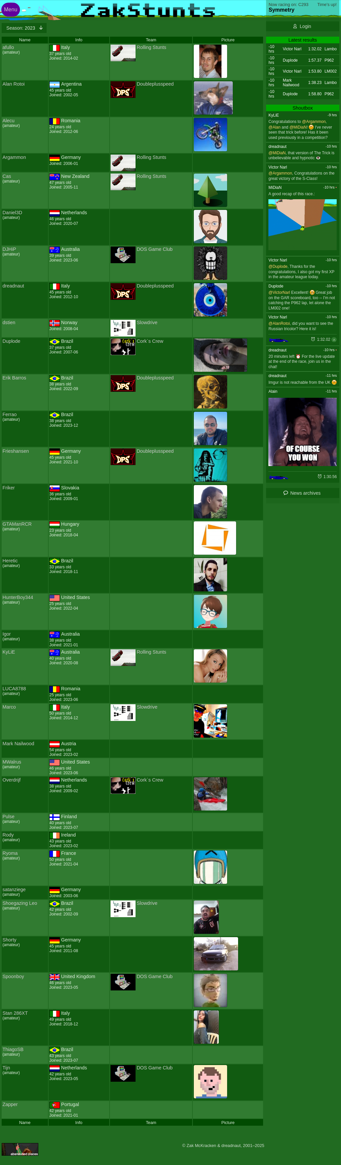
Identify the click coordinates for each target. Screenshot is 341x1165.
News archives (305, 493)
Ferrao (10, 414)
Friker (9, 487)
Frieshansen (16, 451)
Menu (10, 9)
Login (305, 26)
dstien (9, 322)
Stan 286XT (15, 1013)
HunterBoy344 (18, 597)
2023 (21, 28)
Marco (9, 707)
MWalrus (12, 762)
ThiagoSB (13, 1049)
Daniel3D (12, 212)
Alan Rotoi (14, 84)
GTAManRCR (17, 524)
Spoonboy (13, 976)
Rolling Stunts (151, 47)
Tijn (6, 1067)
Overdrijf (12, 780)
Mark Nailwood (18, 743)
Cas (7, 176)
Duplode (12, 341)
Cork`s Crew (150, 341)
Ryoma (10, 853)
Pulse (9, 816)
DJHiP (9, 249)
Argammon (14, 157)
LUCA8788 (14, 688)
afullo (8, 47)
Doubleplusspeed (155, 84)
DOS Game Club (154, 249)
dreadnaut (13, 286)
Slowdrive (147, 322)
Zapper (10, 1104)
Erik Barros (14, 377)
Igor (7, 634)
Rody (8, 835)
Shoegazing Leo (20, 903)
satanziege (14, 889)
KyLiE (9, 652)
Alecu (9, 120)
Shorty (10, 939)
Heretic (10, 560)
